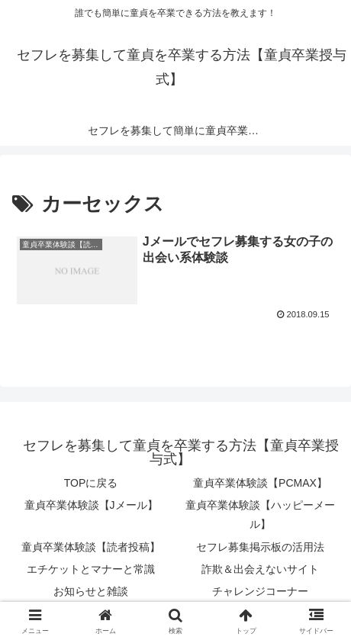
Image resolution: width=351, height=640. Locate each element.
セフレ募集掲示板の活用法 (260, 547)
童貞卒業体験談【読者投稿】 (90, 547)
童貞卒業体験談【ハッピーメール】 (260, 514)
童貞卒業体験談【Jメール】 (91, 505)
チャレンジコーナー (260, 591)
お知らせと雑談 (90, 591)
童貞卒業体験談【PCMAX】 (260, 483)
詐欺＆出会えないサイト (260, 569)
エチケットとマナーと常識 (91, 569)
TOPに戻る (91, 483)
